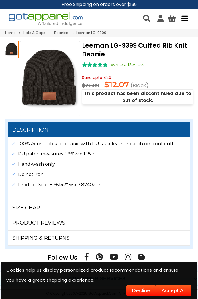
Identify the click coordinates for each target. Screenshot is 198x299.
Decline (141, 290)
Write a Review (127, 65)
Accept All (174, 290)
